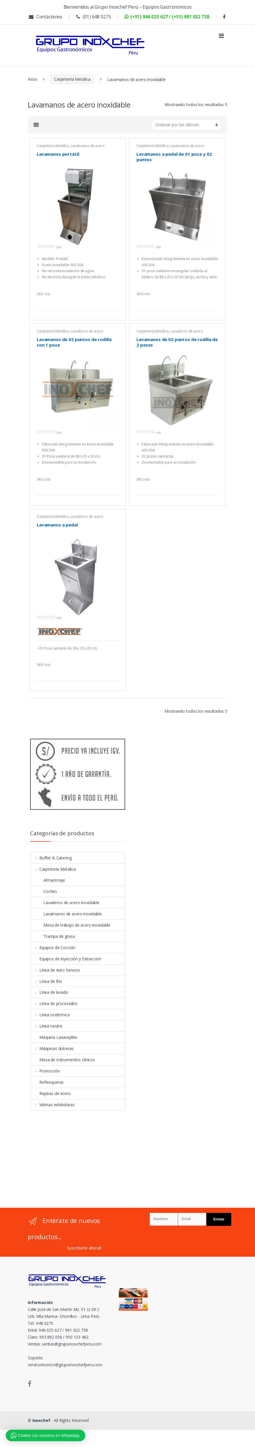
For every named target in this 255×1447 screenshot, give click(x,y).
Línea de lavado (49, 992)
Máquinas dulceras (52, 1048)
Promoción (45, 1071)
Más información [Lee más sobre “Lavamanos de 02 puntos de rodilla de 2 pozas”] (213, 488)
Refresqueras (47, 1082)
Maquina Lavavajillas (54, 1037)
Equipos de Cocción (53, 947)
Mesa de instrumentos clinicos (63, 1059)
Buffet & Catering (51, 858)
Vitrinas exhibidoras (53, 1104)
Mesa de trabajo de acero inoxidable (70, 925)
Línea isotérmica (50, 1014)
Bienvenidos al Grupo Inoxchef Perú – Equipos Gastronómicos (128, 7)
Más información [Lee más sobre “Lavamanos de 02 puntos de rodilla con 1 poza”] (113, 488)
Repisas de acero (51, 1093)
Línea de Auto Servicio (55, 970)
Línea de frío (46, 981)
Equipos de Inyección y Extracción (66, 958)
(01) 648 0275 (93, 17)
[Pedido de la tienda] (186, 124)
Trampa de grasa (53, 936)
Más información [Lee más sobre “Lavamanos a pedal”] (113, 673)
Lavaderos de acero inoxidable (65, 902)
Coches (44, 891)
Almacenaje (48, 880)
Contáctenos (45, 17)
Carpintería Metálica (72, 79)
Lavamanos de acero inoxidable (70, 147)
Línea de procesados (54, 1003)
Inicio (32, 79)
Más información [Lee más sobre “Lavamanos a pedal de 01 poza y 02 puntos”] (213, 302)
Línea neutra (46, 1026)
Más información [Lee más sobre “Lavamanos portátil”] (113, 302)
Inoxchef (41, 1420)
